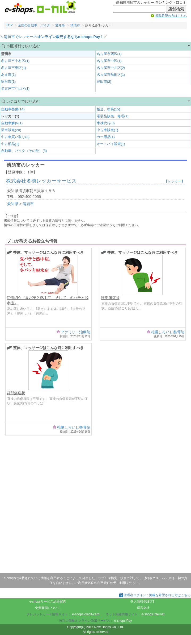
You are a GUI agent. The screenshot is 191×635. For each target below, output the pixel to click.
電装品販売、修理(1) (113, 116)
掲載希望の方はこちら (171, 16)
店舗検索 (176, 9)
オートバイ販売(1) (111, 144)
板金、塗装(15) (108, 109)
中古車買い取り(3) (15, 137)
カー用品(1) (106, 137)
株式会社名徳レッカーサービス (41, 181)
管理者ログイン (132, 595)
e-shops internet (153, 614)
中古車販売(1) (107, 130)
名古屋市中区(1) (109, 61)
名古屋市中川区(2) (111, 68)
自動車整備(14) (13, 109)
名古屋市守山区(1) (15, 88)
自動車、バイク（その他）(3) (24, 151)
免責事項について (48, 608)
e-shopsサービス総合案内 (47, 601)
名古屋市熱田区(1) (111, 75)
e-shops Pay (123, 620)
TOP (9, 25)
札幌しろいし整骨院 (167, 332)
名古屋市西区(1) (109, 54)
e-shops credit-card (85, 614)
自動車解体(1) (12, 123)
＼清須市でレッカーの (52, 37)
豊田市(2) (104, 82)
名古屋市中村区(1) (15, 61)
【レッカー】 (174, 181)
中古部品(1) (10, 144)
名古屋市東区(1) (13, 68)
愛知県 (60, 25)
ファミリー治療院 (75, 332)
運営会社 (143, 608)
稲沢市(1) (8, 82)
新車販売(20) (11, 130)
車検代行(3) (106, 123)
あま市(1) (8, 75)
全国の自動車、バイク (34, 25)
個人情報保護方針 (143, 601)
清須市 (75, 25)
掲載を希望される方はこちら (169, 595)
